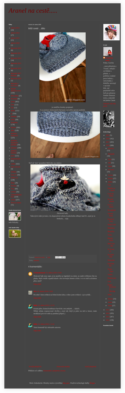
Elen (12, 105)
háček (13, 111)
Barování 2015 (16, 63)
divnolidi (14, 99)
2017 (108, 142)
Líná (109, 281)
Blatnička (111, 231)
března (110, 299)
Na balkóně (112, 210)
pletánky (36, 260)
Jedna (110, 294)
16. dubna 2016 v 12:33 (46, 305)
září (109, 163)
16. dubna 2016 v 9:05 (45, 291)
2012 (108, 320)
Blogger (92, 383)
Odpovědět (37, 284)
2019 (108, 135)
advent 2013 (15, 28)
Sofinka (13, 172)
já (11, 113)
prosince (111, 148)
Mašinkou (111, 228)
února (110, 302)
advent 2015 (15, 38)
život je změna (16, 203)
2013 (108, 317)
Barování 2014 (16, 58)
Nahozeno (111, 260)
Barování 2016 (16, 68)
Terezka (13, 186)
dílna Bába (14, 96)
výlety (13, 200)
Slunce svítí (112, 225)
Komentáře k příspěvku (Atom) (54, 371)
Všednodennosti (39, 273)
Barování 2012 (16, 48)
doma (13, 102)
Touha (110, 235)
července (111, 170)
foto (12, 108)
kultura (13, 127)
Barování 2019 (16, 78)
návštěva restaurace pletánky (14, 143)
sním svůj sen (15, 167)
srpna (110, 166)
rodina (13, 164)
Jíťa (35, 291)
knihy (13, 119)
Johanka (14, 116)
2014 (108, 313)
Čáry (109, 185)
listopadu (111, 154)
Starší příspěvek (90, 366)
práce (13, 156)
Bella (35, 305)
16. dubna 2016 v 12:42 (46, 324)
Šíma (12, 183)
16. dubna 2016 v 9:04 (54, 273)
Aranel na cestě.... (109, 59)
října (110, 159)
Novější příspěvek (35, 366)
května (110, 178)
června (110, 175)
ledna (110, 305)
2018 (108, 139)
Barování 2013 (16, 53)
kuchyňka (14, 122)
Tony (12, 189)
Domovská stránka (63, 366)
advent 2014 (15, 33)
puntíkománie (15, 159)
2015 (108, 310)
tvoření (13, 192)
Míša (12, 130)
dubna (110, 182)
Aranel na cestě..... (33, 10)
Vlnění (110, 274)
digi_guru (66, 383)
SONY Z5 (14, 178)
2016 (108, 145)
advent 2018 (15, 43)
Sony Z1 (14, 175)
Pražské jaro (112, 278)
